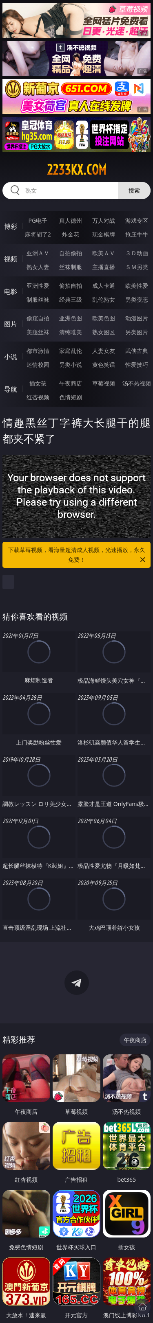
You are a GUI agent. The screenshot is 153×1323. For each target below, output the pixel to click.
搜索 (134, 190)
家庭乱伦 (70, 351)
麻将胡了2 (38, 234)
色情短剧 (70, 397)
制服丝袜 (38, 299)
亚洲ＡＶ (38, 253)
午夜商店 (70, 383)
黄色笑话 (103, 364)
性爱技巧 (136, 364)
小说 (10, 356)
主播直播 (103, 267)
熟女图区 (103, 332)
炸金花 (70, 234)
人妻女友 (103, 351)
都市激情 (38, 351)
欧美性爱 (136, 285)
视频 (10, 258)
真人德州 (70, 220)
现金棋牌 (103, 234)
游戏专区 (136, 220)
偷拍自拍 (70, 285)
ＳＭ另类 (136, 267)
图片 (10, 324)
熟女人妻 (38, 267)
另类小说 (70, 364)
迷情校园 (38, 364)
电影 (10, 291)
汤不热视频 (136, 383)
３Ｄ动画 (136, 253)
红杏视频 (38, 397)
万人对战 (103, 220)
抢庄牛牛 (136, 234)
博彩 (10, 226)
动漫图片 (136, 318)
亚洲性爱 (38, 285)
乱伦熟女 (103, 299)
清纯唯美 (70, 332)
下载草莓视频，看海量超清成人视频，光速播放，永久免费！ (77, 555)
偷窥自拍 (38, 318)
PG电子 (37, 220)
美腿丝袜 (38, 332)
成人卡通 (103, 285)
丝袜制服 (70, 267)
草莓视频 (103, 383)
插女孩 (38, 383)
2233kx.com (76, 170)
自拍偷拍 (70, 253)
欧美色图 (103, 318)
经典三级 (70, 299)
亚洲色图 (70, 318)
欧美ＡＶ (103, 253)
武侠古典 (136, 351)
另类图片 (136, 332)
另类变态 (136, 299)
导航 (10, 389)
